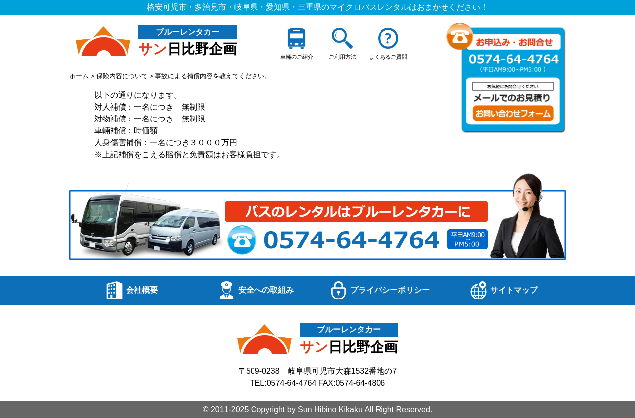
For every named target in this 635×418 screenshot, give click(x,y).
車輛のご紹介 (296, 44)
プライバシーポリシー (379, 290)
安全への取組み (255, 290)
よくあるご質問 (388, 44)
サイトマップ (503, 290)
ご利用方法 (342, 44)
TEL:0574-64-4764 (283, 383)
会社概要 (131, 290)
